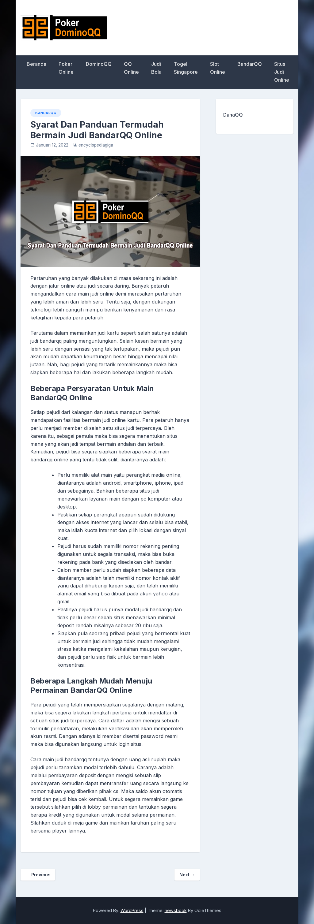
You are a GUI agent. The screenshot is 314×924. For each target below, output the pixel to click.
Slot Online (217, 68)
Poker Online (66, 68)
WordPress (132, 910)
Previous (37, 874)
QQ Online (131, 68)
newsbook (176, 910)
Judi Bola (156, 68)
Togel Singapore (186, 68)
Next (187, 874)
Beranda (36, 64)
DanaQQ (233, 115)
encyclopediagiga (95, 145)
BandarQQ (249, 64)
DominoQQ (99, 64)
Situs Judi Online (281, 72)
